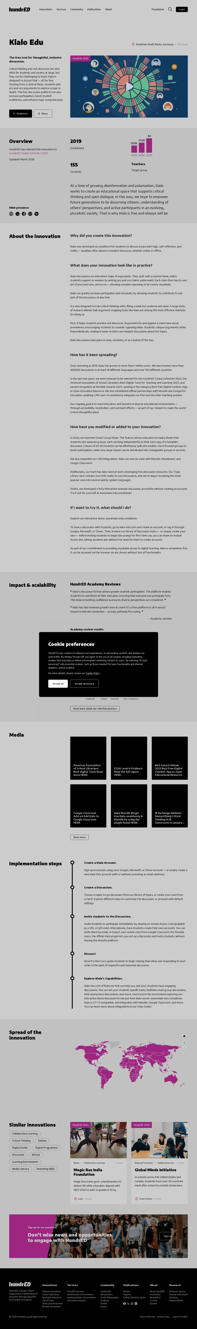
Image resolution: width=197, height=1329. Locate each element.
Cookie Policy (92, 673)
